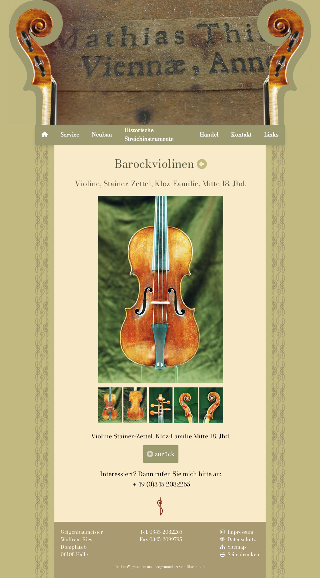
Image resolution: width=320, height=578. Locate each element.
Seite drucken (239, 554)
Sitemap (232, 547)
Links (271, 134)
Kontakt (241, 134)
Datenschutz (237, 539)
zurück (161, 454)
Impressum (236, 532)
